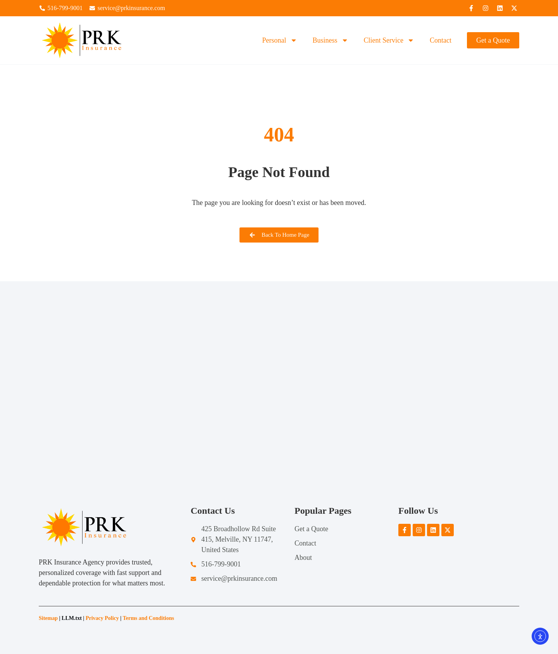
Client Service (389, 40)
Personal (279, 40)
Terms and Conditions (149, 618)
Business (330, 40)
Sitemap (48, 618)
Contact (440, 40)
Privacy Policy (102, 618)
